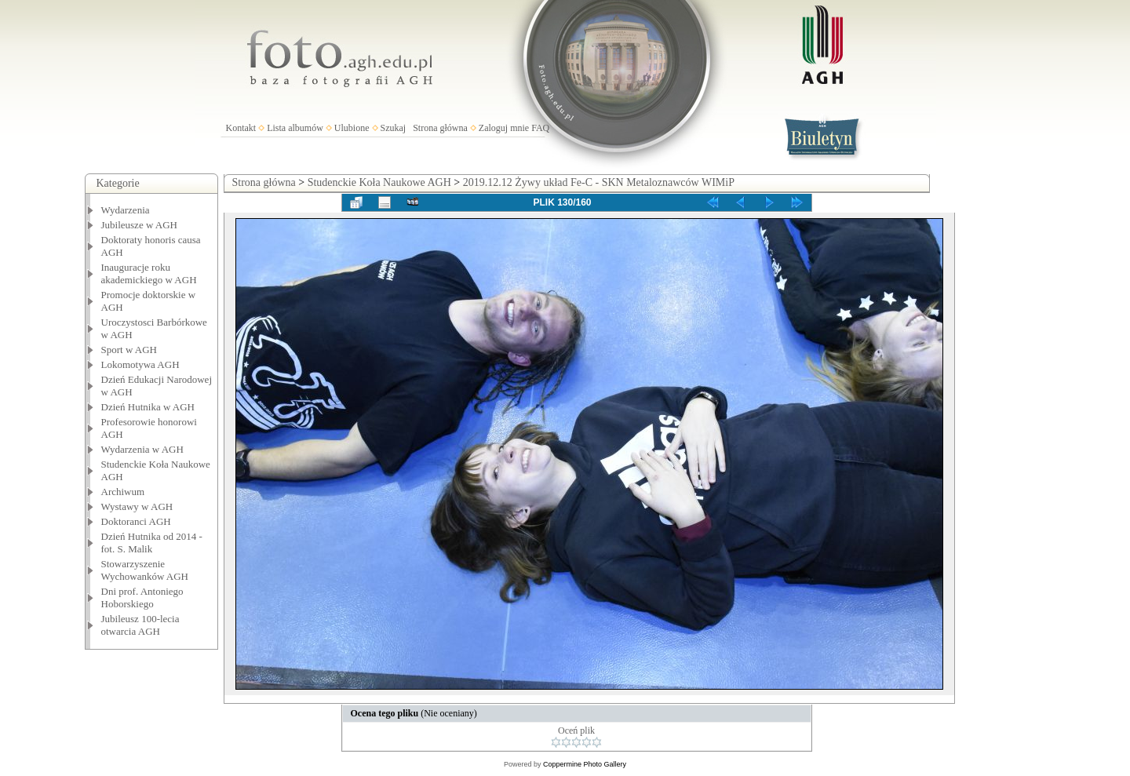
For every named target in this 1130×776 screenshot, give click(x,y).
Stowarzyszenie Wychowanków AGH (145, 570)
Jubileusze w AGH (139, 225)
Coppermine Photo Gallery (584, 764)
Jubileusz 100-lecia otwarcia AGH (140, 625)
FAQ (540, 127)
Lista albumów (295, 127)
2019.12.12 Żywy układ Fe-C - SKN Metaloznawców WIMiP (598, 182)
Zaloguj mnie (504, 127)
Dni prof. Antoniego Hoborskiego (142, 597)
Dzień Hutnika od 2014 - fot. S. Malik (151, 542)
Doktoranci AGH (136, 521)
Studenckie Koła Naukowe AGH (379, 182)
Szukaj (393, 127)
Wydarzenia (125, 210)
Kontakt (241, 127)
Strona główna (440, 127)
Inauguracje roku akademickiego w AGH (149, 273)
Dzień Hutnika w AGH (148, 407)
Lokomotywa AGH (140, 364)
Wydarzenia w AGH (142, 449)
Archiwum (123, 491)
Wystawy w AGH (137, 506)
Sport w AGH (129, 349)
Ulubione (352, 127)
